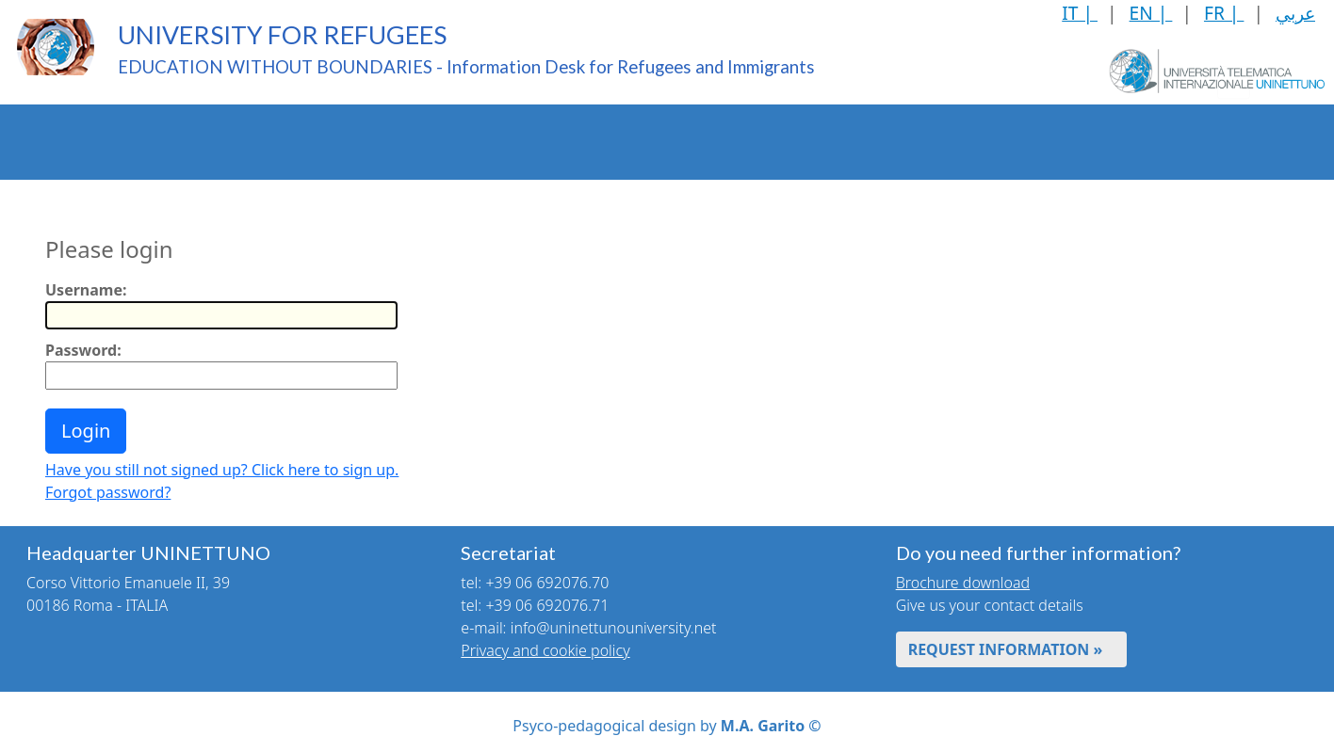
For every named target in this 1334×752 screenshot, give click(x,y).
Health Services (959, 142)
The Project (54, 142)
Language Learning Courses (827, 142)
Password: (83, 350)
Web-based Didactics (685, 142)
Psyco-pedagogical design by (666, 725)
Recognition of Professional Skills (544, 142)
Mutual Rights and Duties (1091, 142)
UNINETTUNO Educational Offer (173, 142)
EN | (1151, 12)
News (1189, 142)
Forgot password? (108, 492)
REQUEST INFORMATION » (1005, 649)
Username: (85, 290)
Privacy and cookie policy (545, 650)
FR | (1224, 12)
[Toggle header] (1233, 141)
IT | (1080, 12)
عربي (1295, 12)
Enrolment (288, 142)
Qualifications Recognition (402, 142)
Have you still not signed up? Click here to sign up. (222, 469)
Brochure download (963, 582)
